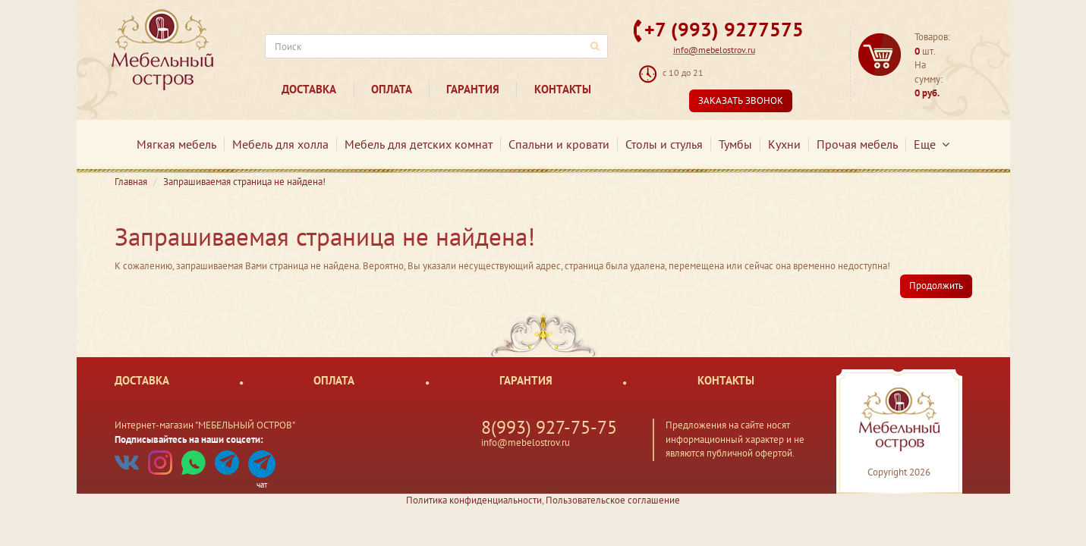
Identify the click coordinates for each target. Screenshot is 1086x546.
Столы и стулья (664, 144)
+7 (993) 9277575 (724, 29)
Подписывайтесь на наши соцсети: (189, 439)
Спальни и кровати (558, 144)
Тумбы (735, 144)
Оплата (391, 89)
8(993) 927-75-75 (549, 427)
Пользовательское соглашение (613, 500)
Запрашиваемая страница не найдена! (244, 181)
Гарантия (472, 89)
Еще (931, 144)
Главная (131, 181)
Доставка (309, 89)
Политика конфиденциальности (474, 500)
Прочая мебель (857, 144)
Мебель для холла (280, 144)
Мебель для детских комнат (419, 144)
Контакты (562, 89)
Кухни (784, 144)
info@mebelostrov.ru (714, 49)
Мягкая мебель (176, 144)
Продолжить (936, 285)
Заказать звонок (740, 100)
